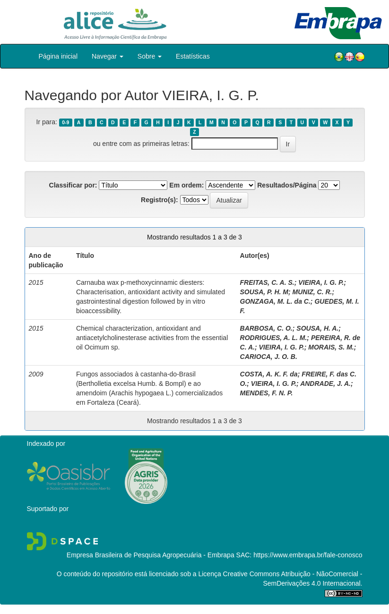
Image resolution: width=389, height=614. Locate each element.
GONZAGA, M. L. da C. (275, 301)
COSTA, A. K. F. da (269, 374)
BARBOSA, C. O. (266, 328)
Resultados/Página (286, 185)
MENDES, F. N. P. (266, 393)
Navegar (107, 56)
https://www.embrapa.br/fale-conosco (307, 555)
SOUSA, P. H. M (264, 292)
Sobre (150, 56)
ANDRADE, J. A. (325, 383)
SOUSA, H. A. (317, 328)
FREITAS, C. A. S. (267, 282)
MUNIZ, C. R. (312, 292)
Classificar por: (73, 185)
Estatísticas (193, 56)
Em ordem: (186, 185)
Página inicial (58, 56)
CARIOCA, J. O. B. (268, 356)
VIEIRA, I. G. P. (321, 282)
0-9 (65, 122)
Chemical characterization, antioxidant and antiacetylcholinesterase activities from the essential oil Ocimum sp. (152, 337)
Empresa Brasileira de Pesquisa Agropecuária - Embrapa (150, 555)
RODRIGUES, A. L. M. (273, 337)
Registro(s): (159, 200)
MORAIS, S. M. (331, 347)
